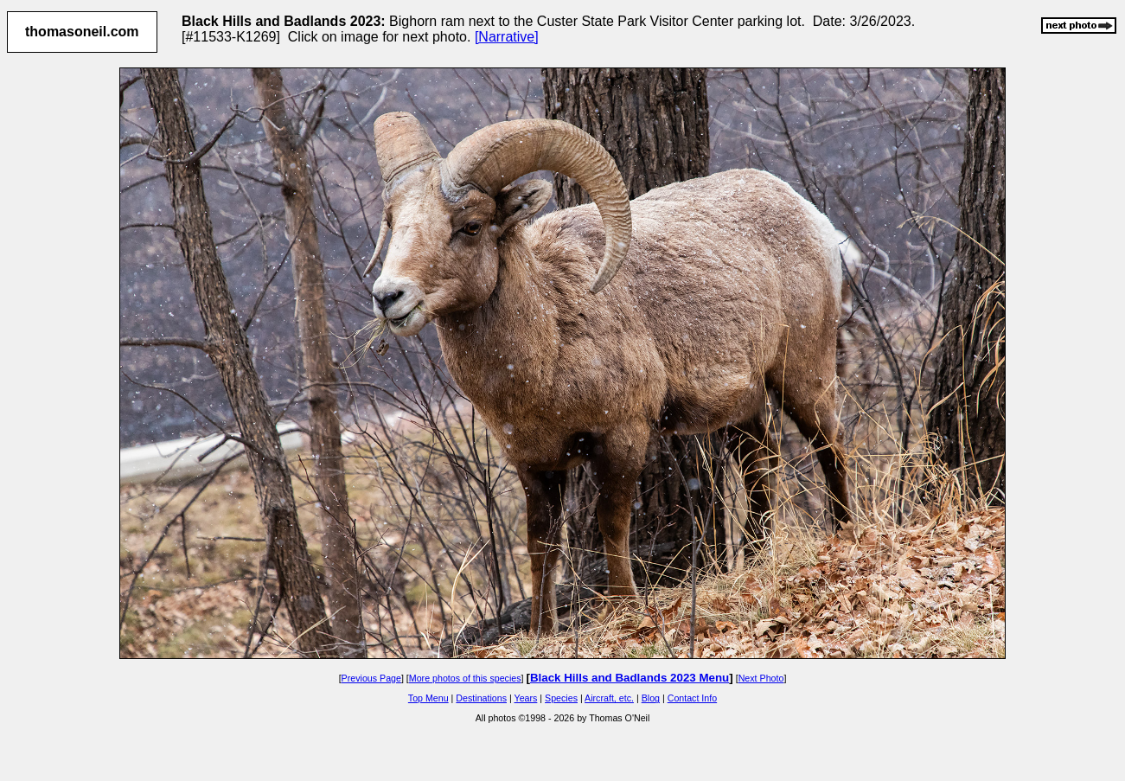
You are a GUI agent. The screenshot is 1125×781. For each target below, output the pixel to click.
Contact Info (692, 698)
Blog (651, 698)
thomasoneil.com (82, 31)
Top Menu (428, 698)
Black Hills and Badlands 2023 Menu (629, 677)
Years (526, 698)
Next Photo (761, 678)
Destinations (481, 698)
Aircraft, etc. (609, 698)
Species (561, 698)
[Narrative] (507, 36)
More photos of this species (465, 678)
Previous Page (371, 678)
